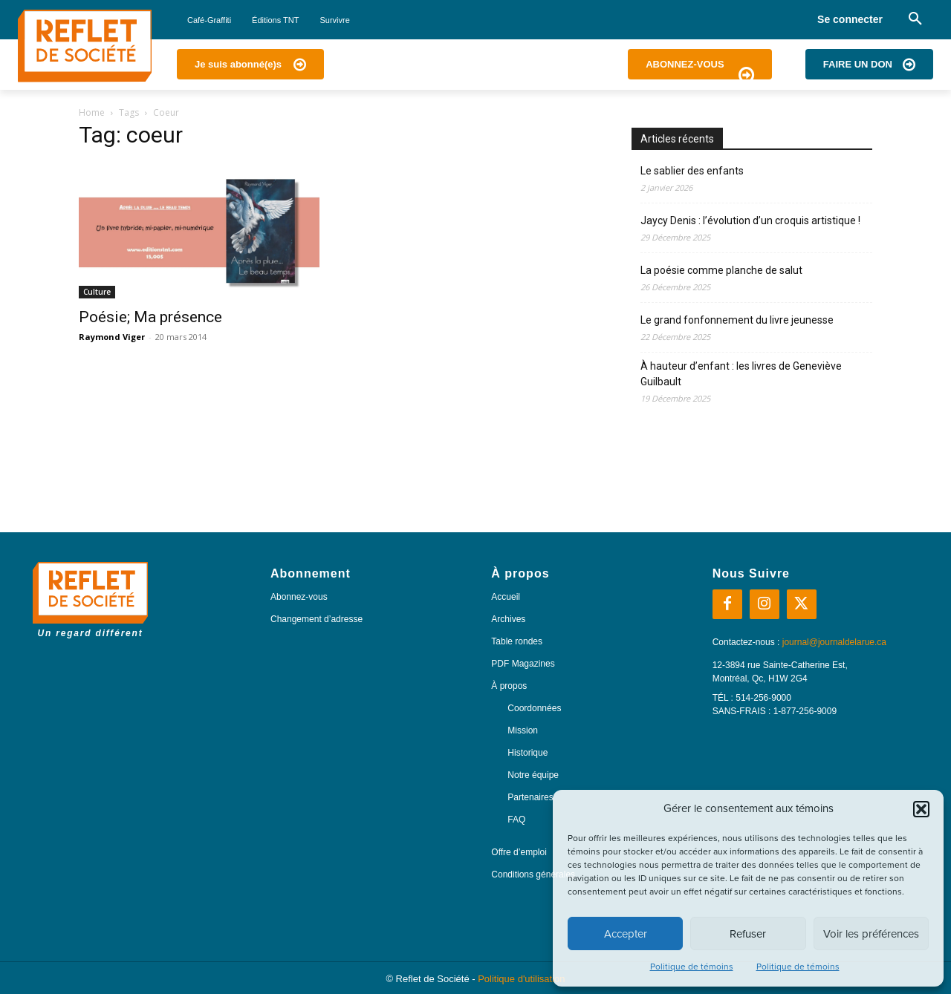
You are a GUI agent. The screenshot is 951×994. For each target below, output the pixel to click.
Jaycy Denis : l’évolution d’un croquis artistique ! (750, 220)
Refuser (748, 934)
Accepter (625, 934)
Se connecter (850, 19)
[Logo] (85, 46)
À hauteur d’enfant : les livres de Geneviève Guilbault (741, 374)
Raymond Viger (112, 336)
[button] (921, 809)
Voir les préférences (871, 934)
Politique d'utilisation (521, 978)
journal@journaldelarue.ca (834, 642)
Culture (97, 292)
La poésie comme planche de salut (721, 270)
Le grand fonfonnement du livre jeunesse (737, 320)
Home (92, 112)
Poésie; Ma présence (150, 317)
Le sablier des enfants (692, 171)
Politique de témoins (691, 966)
